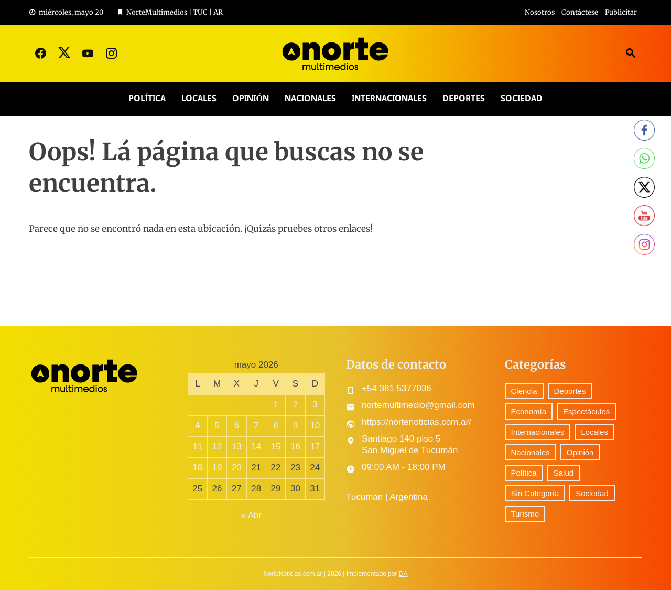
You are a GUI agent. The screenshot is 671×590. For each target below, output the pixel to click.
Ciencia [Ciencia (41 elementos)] (524, 391)
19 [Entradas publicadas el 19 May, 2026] (217, 468)
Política (147, 98)
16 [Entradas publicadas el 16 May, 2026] (295, 447)
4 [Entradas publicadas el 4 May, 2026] (197, 426)
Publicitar (621, 12)
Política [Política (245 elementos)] (524, 472)
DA (403, 573)
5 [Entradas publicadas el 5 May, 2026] (216, 426)
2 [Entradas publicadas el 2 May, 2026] (295, 405)
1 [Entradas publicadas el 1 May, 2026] (275, 405)
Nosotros (540, 12)
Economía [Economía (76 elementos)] (529, 411)
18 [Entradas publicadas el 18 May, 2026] (197, 468)
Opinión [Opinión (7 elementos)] (580, 452)
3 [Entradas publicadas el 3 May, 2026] (314, 405)
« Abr (251, 515)
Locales (199, 98)
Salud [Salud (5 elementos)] (563, 472)
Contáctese (579, 12)
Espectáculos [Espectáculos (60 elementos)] (586, 411)
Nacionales (310, 98)
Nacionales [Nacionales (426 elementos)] (530, 452)
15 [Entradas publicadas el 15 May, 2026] (276, 447)
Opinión (250, 98)
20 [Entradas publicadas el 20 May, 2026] (237, 468)
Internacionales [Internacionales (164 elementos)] (538, 431)
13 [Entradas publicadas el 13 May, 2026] (237, 447)
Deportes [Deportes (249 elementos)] (570, 391)
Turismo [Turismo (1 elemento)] (525, 513)
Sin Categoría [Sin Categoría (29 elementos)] (535, 493)
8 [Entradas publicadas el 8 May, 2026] (275, 426)
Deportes (463, 98)
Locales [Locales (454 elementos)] (594, 431)
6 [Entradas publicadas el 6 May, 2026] (236, 426)
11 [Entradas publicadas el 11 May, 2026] (197, 447)
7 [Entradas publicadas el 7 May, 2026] (256, 426)
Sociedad (522, 98)
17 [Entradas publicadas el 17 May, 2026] (315, 447)
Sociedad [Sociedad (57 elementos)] (592, 493)
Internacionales (389, 98)
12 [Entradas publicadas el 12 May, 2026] (217, 447)
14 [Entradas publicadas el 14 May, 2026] (256, 447)
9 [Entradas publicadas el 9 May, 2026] (295, 426)
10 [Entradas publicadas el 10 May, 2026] (315, 426)
